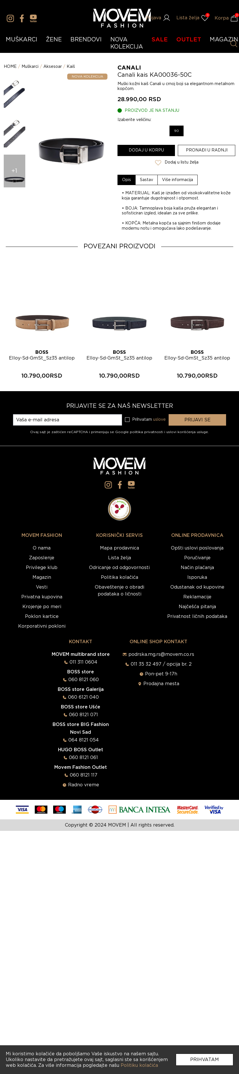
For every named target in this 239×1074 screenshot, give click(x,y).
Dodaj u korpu (146, 150)
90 (176, 130)
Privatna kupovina (41, 597)
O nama (42, 548)
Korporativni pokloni (41, 626)
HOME (10, 67)
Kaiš (71, 67)
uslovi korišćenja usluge (187, 432)
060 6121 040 (83, 697)
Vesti (41, 587)
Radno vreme (83, 785)
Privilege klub (41, 567)
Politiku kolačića (139, 1065)
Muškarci (30, 67)
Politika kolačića (119, 577)
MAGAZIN (224, 40)
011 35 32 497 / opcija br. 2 (161, 664)
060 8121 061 (83, 757)
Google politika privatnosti (139, 432)
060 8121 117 (83, 775)
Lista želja (119, 558)
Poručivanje (197, 558)
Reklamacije (197, 597)
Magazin (41, 577)
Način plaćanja (197, 567)
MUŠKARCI (21, 40)
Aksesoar (52, 67)
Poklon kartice (42, 616)
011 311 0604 (83, 662)
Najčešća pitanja (197, 606)
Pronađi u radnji (207, 150)
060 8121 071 (83, 714)
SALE (160, 40)
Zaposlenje (41, 558)
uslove (159, 420)
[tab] (127, 180)
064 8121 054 (83, 740)
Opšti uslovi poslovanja (197, 548)
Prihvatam (204, 1059)
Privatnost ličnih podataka (197, 616)
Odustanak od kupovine (197, 587)
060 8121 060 (83, 679)
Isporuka (197, 577)
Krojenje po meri (41, 606)
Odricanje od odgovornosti (119, 567)
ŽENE (54, 40)
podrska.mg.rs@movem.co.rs (161, 654)
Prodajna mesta (161, 683)
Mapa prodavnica (119, 548)
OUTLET (188, 40)
